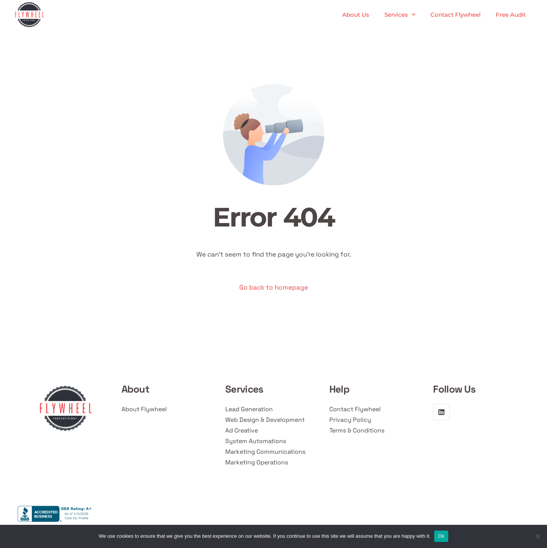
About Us (355, 14)
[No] (537, 536)
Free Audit (511, 14)
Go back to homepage (273, 287)
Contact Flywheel (455, 14)
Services (399, 15)
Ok (441, 536)
